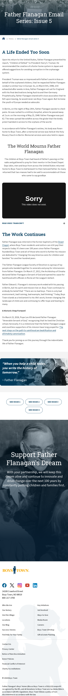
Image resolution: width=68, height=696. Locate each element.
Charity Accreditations (11, 668)
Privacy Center (8, 649)
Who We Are (7, 605)
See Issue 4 (34, 410)
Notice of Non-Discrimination (13, 654)
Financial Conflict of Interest (13, 664)
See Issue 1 (15, 402)
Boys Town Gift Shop (45, 630)
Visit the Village (8, 615)
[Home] (3, 39)
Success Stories (9, 630)
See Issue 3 (53, 402)
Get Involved (42, 610)
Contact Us (6, 644)
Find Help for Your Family (12, 634)
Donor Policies (8, 659)
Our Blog (5, 625)
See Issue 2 (34, 402)
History (11, 39)
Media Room (42, 620)
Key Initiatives (43, 605)
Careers (40, 625)
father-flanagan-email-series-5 (28, 39)
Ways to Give (42, 615)
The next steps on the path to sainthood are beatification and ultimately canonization (32, 330)
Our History (6, 610)
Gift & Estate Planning (46, 634)
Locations (6, 620)
